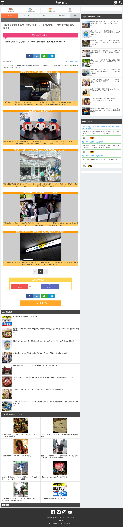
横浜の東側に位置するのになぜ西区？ (92, 142)
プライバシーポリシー (69, 517)
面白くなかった (50, 286)
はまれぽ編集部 (74, 61)
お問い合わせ (61, 520)
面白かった (19, 286)
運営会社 (49, 517)
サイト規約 (58, 517)
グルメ (44, 16)
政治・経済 (27, 16)
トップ (10, 16)
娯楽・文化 (61, 16)
